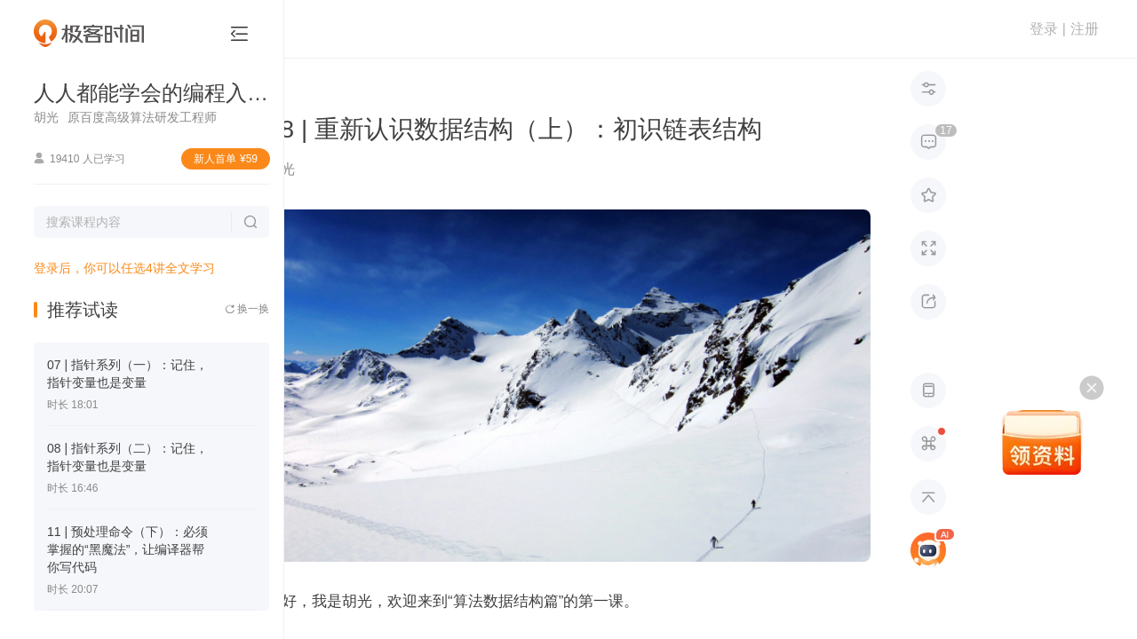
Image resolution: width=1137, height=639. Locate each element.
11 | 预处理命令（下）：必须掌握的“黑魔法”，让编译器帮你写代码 (127, 549)
